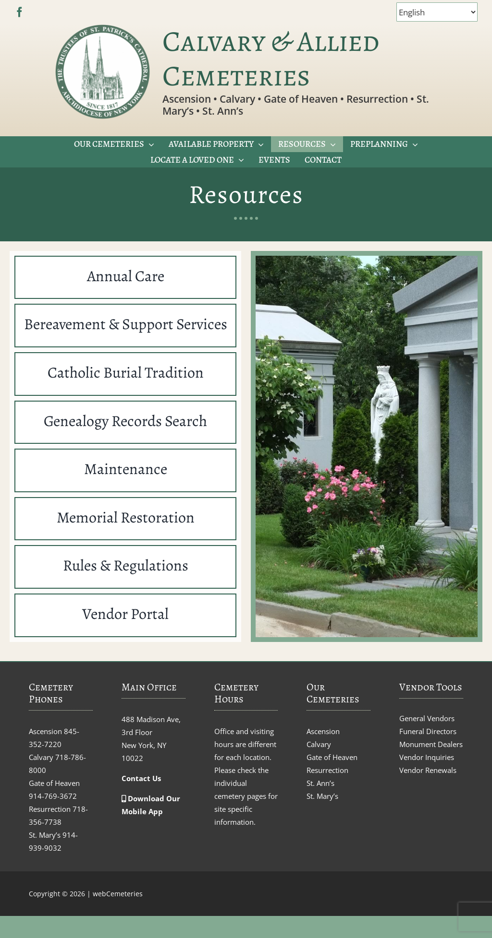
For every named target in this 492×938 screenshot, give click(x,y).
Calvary (319, 744)
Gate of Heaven (332, 757)
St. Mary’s (322, 796)
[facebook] (19, 12)
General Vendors (427, 718)
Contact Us (141, 778)
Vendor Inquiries (426, 757)
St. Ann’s (320, 783)
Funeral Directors (427, 731)
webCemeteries (118, 893)
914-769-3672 (53, 796)
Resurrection (327, 770)
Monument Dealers (431, 744)
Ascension (323, 731)
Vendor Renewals (427, 770)
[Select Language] (437, 12)
